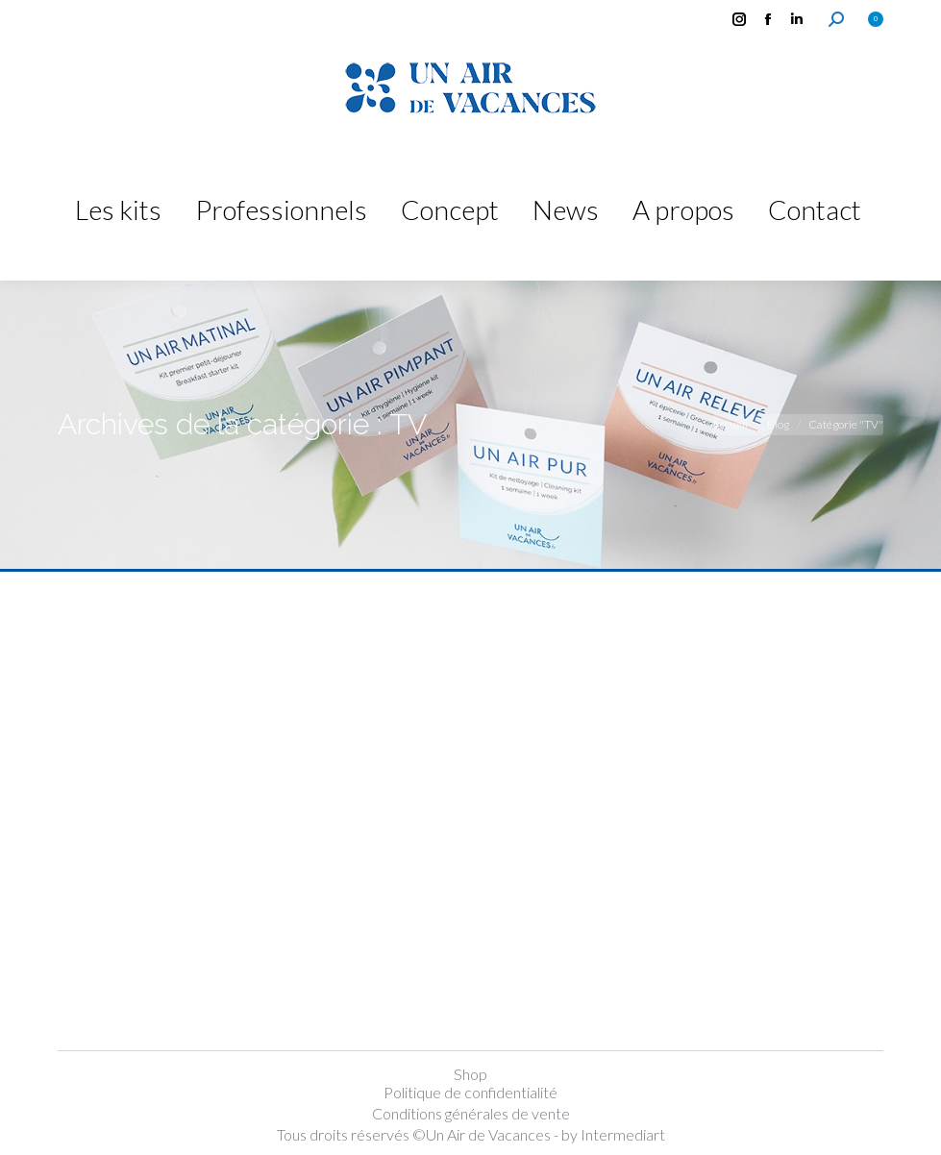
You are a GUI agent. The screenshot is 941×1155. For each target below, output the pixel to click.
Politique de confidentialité (470, 1092)
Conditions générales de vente (471, 1113)
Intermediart (623, 1134)
